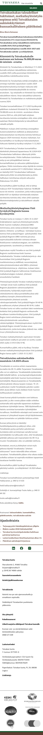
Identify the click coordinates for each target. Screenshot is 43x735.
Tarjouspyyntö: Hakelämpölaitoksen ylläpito (21, 526)
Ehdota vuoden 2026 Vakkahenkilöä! (17, 529)
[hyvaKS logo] (32, 722)
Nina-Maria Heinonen (9, 32)
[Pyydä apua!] (10, 723)
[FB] (21, 548)
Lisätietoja (6, 675)
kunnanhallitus (29, 513)
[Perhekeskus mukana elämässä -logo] (32, 698)
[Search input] (29, 3)
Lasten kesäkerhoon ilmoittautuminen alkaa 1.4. (22, 538)
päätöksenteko (6, 516)
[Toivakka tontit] (10, 711)
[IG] (29, 548)
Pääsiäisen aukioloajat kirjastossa (16, 541)
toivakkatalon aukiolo (22, 516)
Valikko (35, 8)
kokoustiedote (16, 513)
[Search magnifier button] (41, 3)
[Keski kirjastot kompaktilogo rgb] (10, 696)
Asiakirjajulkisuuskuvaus (12, 580)
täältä (20, 503)
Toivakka (10, 3)
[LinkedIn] (13, 548)
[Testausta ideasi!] (32, 711)
